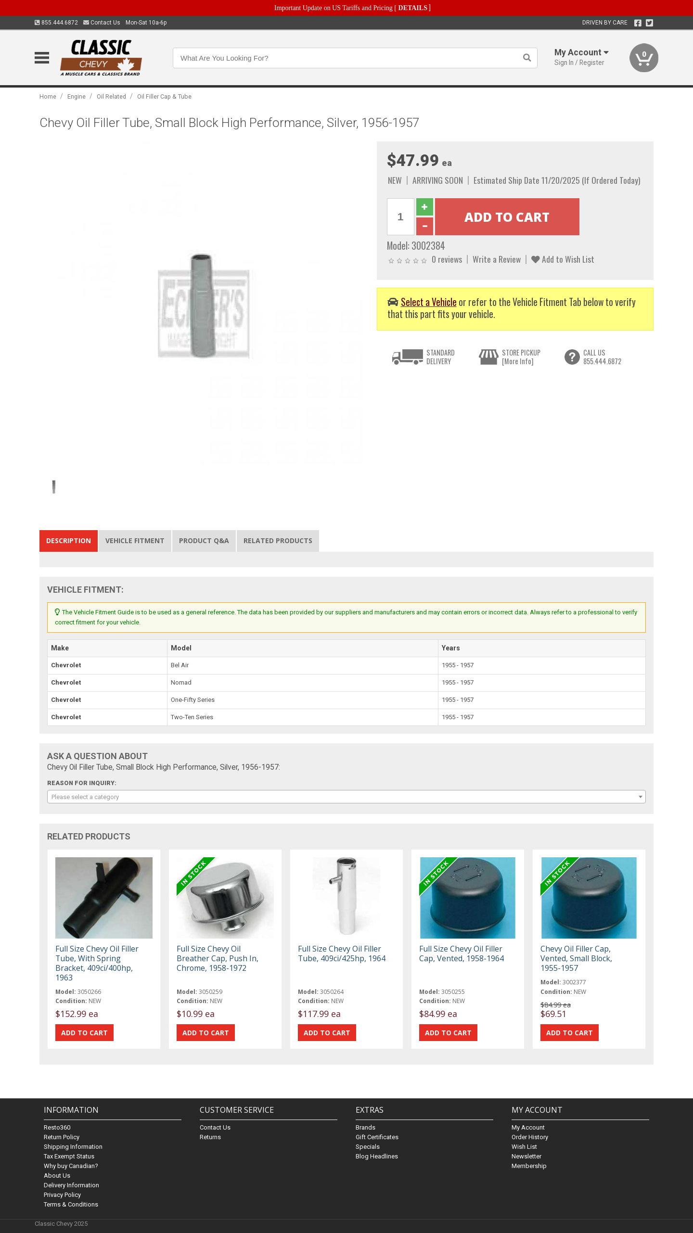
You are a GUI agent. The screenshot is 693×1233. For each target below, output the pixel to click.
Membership (529, 1165)
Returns (210, 1137)
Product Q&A (204, 540)
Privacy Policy (62, 1194)
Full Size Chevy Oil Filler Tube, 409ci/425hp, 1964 (341, 953)
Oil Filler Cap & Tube (164, 96)
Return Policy (61, 1137)
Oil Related (111, 96)
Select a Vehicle (429, 302)
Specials (368, 1146)
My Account (528, 1127)
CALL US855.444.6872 (602, 356)
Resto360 (57, 1127)
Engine (76, 96)
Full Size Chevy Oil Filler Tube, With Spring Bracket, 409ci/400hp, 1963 (97, 963)
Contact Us (101, 22)
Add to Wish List (562, 259)
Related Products (278, 540)
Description (68, 540)
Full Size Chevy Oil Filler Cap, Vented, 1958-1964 (461, 953)
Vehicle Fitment (135, 540)
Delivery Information (71, 1185)
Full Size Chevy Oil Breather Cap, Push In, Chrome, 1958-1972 (217, 958)
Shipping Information (73, 1146)
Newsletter (526, 1156)
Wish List (524, 1146)
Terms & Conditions (71, 1204)
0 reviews (447, 259)
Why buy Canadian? (71, 1165)
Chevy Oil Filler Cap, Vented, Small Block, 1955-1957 (576, 958)
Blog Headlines (377, 1156)
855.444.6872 (56, 22)
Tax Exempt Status (69, 1156)
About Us (57, 1175)
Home (47, 96)
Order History (530, 1137)
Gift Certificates (377, 1137)
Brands (365, 1127)
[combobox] (346, 796)
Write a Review (497, 259)
